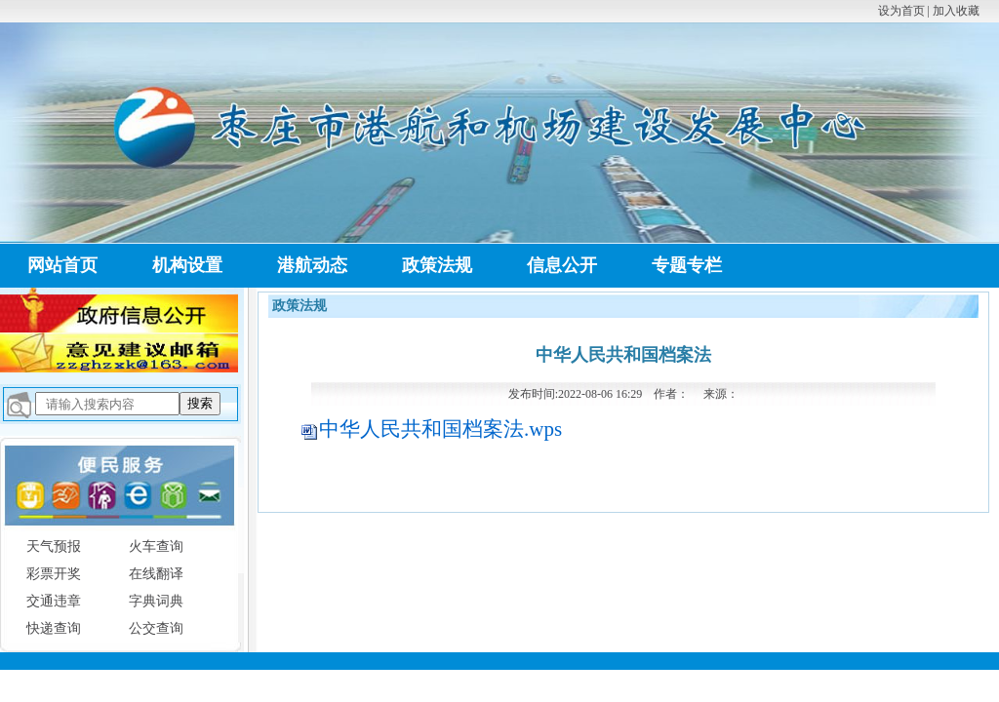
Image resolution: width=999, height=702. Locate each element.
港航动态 (312, 265)
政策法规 (437, 265)
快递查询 (53, 628)
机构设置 (187, 265)
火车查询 (156, 546)
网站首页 (62, 265)
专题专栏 (687, 265)
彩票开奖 (53, 573)
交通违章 (53, 601)
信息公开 (562, 265)
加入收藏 (956, 11)
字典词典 (156, 601)
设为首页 (901, 11)
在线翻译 (156, 573)
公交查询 (156, 628)
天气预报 (53, 546)
